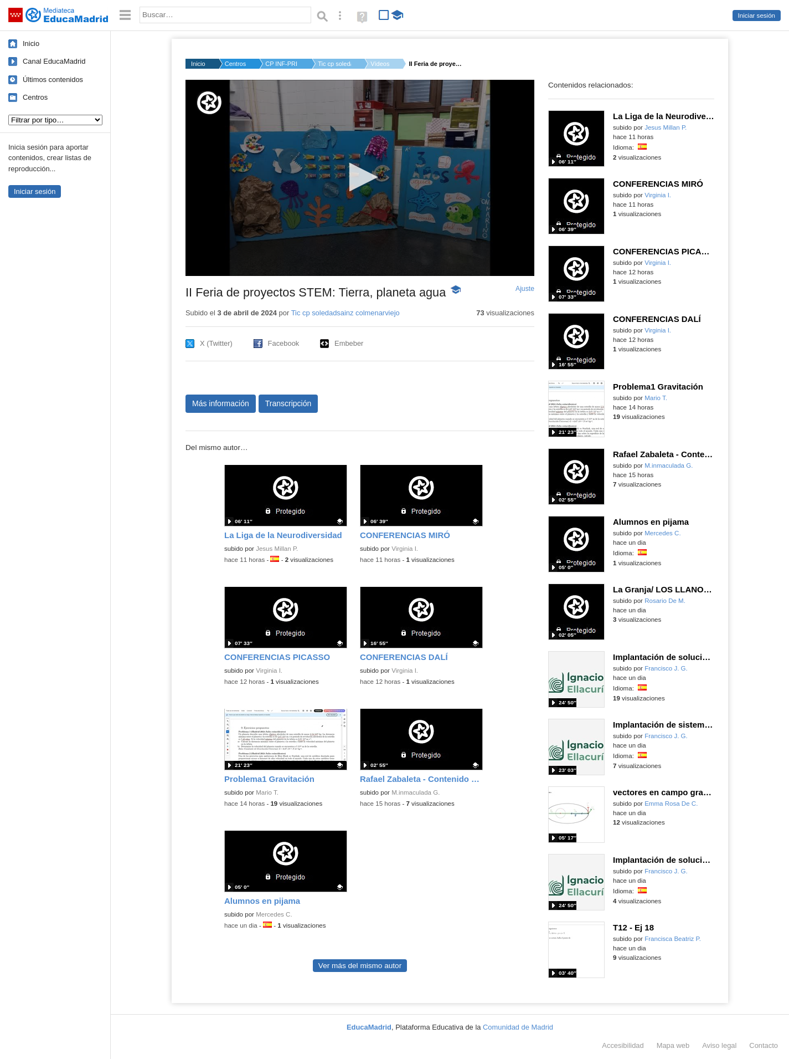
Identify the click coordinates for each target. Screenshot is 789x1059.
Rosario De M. (664, 600)
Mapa (673, 1045)
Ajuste (524, 289)
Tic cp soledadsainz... (334, 63)
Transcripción (288, 403)
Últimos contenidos (53, 79)
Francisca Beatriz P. (672, 938)
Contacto (763, 1045)
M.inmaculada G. (415, 792)
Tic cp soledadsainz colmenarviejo (345, 313)
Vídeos (379, 63)
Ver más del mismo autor (359, 965)
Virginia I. (404, 548)
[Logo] (209, 103)
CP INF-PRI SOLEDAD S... (281, 63)
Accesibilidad (622, 1045)
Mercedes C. (274, 914)
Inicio (31, 43)
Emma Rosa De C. (671, 803)
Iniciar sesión (756, 15)
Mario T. (267, 792)
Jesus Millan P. (277, 548)
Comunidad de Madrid (518, 1027)
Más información (220, 403)
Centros (35, 97)
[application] (359, 178)
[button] (360, 177)
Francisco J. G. (666, 668)
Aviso (719, 1045)
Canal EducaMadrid (54, 61)
